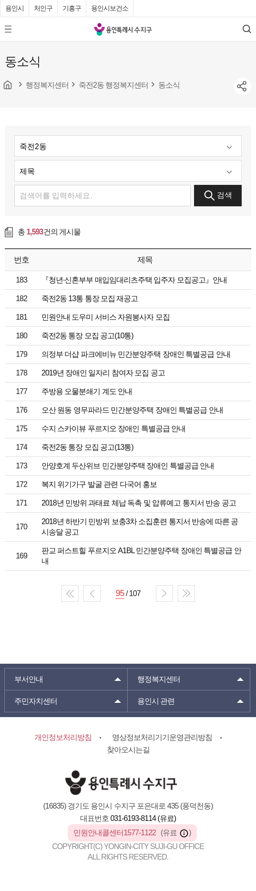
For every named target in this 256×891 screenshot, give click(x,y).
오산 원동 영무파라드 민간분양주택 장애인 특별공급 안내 (132, 410)
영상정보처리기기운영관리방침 (162, 737)
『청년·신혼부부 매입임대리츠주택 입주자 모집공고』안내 (134, 280)
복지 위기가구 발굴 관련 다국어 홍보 (99, 484)
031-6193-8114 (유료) (143, 818)
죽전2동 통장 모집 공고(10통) (87, 336)
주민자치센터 (35, 701)
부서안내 (28, 679)
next (164, 593)
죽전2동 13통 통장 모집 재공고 (89, 298)
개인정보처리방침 (63, 737)
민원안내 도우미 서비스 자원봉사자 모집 (105, 317)
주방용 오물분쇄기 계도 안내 (86, 391)
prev (92, 593)
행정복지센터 (158, 679)
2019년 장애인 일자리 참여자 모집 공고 (103, 373)
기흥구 (71, 8)
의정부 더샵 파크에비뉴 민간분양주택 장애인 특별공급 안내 (135, 354)
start (70, 593)
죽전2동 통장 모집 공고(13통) (87, 447)
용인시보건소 (109, 8)
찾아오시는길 (128, 750)
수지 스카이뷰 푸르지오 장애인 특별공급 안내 (113, 429)
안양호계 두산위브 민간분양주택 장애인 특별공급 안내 (127, 466)
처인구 (43, 8)
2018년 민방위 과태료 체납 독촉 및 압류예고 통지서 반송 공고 (138, 503)
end (186, 593)
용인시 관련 (155, 701)
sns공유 (242, 86)
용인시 (14, 8)
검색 (218, 195)
